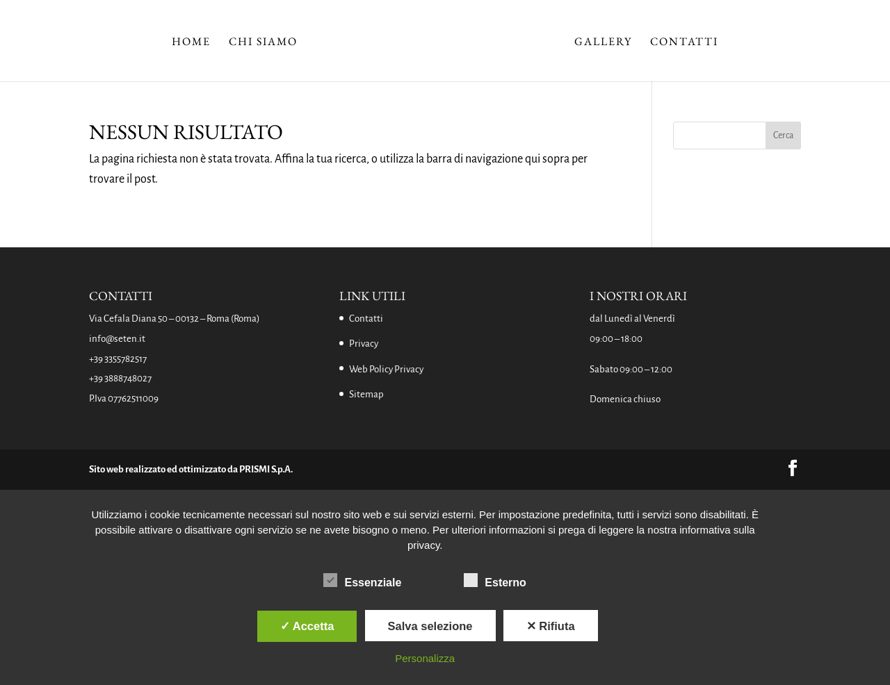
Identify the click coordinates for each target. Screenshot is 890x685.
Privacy (363, 343)
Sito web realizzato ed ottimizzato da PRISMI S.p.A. (191, 469)
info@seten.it (117, 338)
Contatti (684, 43)
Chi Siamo (263, 43)
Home (191, 43)
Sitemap (366, 394)
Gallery (603, 43)
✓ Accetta (307, 626)
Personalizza (425, 658)
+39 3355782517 (118, 359)
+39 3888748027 (120, 378)
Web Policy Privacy (386, 369)
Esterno (495, 580)
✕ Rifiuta (550, 626)
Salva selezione (430, 626)
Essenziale (362, 580)
